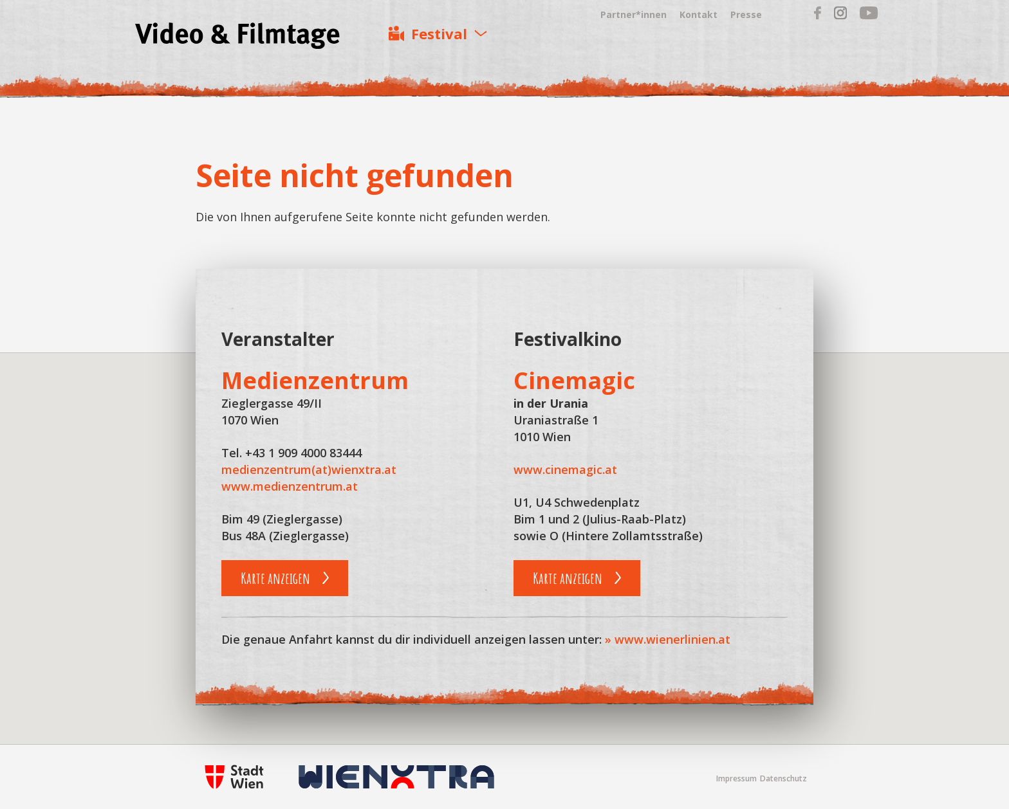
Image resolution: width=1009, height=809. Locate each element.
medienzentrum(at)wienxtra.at (308, 469)
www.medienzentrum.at (289, 486)
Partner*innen (633, 14)
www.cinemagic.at (565, 469)
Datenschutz (783, 778)
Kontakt (698, 14)
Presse (746, 14)
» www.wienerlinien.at (667, 639)
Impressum (736, 778)
